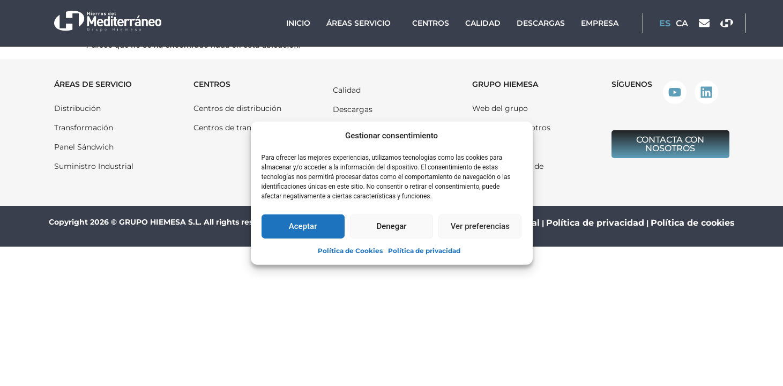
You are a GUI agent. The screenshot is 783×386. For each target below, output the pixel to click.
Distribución (77, 108)
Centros (430, 23)
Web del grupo (500, 108)
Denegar (391, 226)
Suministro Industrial (93, 166)
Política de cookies (693, 223)
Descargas (541, 23)
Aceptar (303, 226)
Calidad (483, 23)
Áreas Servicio (361, 23)
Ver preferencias (480, 226)
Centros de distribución (237, 108)
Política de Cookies (350, 250)
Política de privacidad (424, 250)
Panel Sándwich (84, 147)
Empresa (599, 23)
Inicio (298, 23)
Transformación (83, 127)
